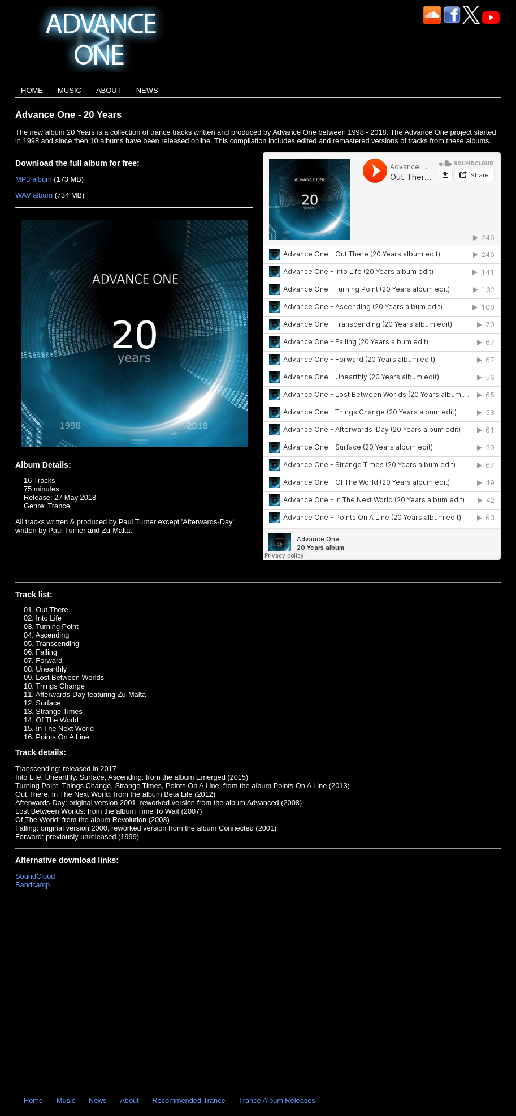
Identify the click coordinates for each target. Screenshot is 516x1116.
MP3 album (33, 179)
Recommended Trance (188, 1100)
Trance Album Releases (277, 1100)
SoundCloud (35, 876)
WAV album (34, 195)
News (147, 90)
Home (32, 90)
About (109, 90)
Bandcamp (32, 884)
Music (69, 90)
